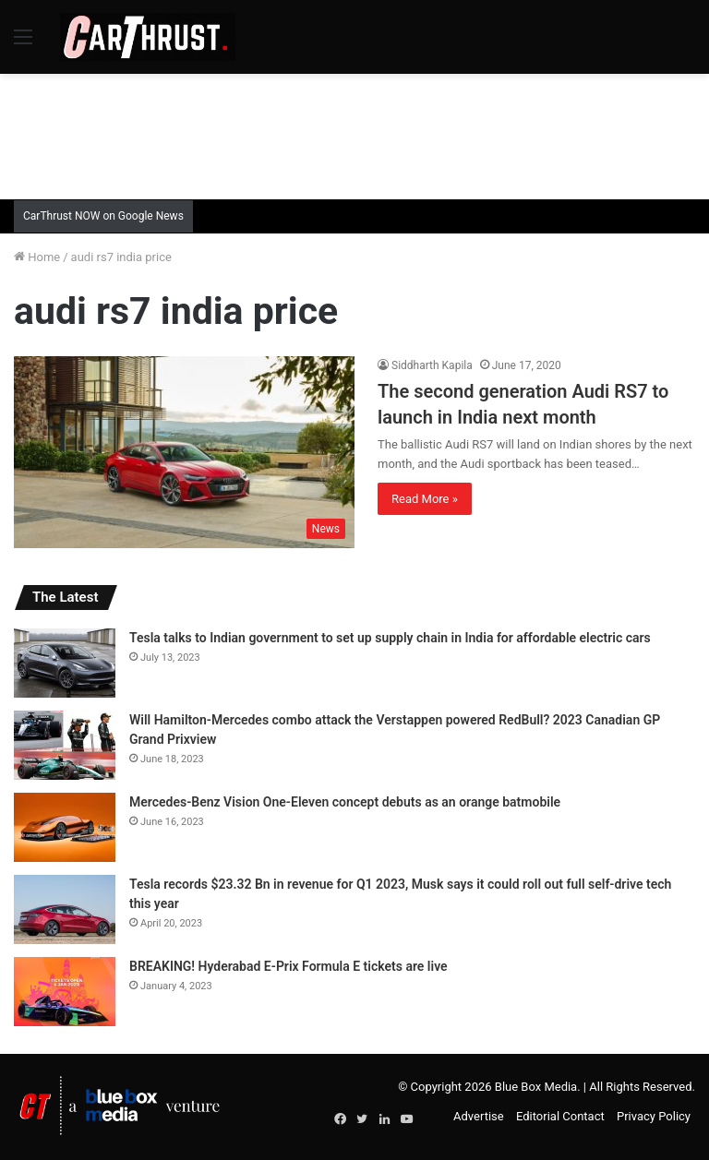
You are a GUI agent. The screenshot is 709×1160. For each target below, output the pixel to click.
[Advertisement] (354, 133)
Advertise (478, 1116)
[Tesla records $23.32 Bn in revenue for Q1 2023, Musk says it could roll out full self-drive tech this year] (64, 909)
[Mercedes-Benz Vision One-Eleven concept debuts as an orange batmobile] (64, 827)
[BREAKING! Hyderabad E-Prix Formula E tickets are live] (64, 991)
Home (37, 257)
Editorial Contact (560, 1116)
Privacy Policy (654, 1116)
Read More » (424, 499)
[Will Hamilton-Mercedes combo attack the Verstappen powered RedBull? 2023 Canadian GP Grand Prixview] (64, 745)
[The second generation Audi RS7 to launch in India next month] (184, 452)
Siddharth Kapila (432, 365)
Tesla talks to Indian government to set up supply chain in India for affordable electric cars (390, 637)
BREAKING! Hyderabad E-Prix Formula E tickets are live (288, 966)
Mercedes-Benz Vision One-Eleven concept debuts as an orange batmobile (344, 802)
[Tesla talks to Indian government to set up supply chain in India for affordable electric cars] (64, 663)
